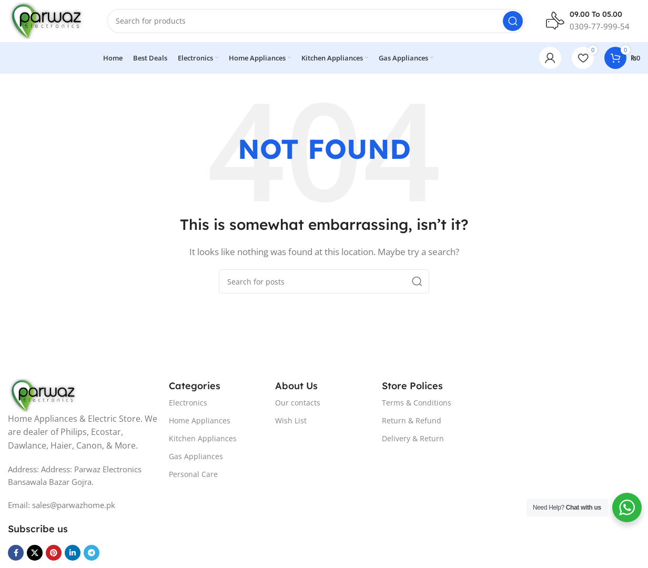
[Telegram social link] (91, 553)
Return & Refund (411, 420)
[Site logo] (47, 20)
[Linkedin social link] (72, 553)
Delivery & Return (413, 438)
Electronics (188, 403)
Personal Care (193, 475)
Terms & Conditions (416, 403)
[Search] (316, 21)
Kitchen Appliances (203, 438)
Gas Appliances (196, 456)
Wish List (291, 420)
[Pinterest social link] (54, 553)
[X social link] (35, 553)
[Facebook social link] (16, 553)
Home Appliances (199, 420)
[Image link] (43, 394)
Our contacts (297, 403)
